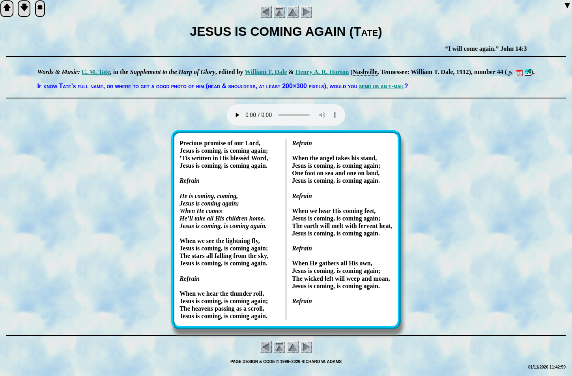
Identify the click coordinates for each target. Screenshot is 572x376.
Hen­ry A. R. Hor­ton (322, 72)
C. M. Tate (96, 72)
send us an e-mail (381, 86)
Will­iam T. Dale (266, 72)
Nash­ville (365, 72)
